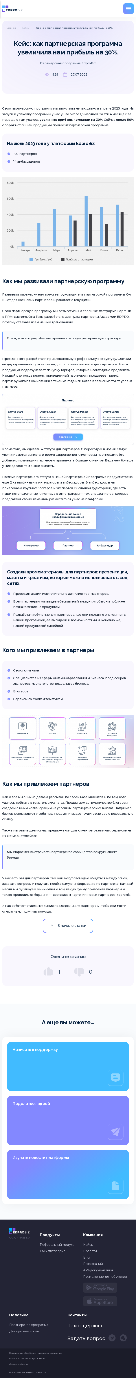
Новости (90, 1251)
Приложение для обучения (105, 1277)
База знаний (93, 1264)
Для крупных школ (24, 1331)
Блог (87, 1257)
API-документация (98, 1270)
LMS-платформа (52, 1251)
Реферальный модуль (57, 1245)
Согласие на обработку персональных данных (35, 1353)
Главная (11, 27)
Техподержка (85, 1326)
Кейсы (25, 27)
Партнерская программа (28, 1325)
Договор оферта (18, 1364)
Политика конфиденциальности (27, 1358)
